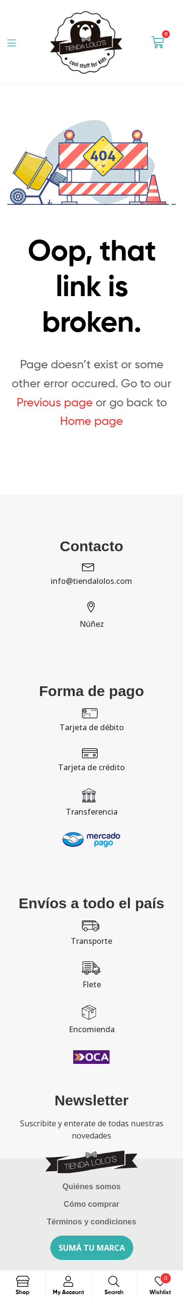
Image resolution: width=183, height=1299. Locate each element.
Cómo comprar (92, 1204)
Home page (91, 421)
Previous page (55, 402)
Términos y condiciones (91, 1222)
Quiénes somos (91, 1186)
